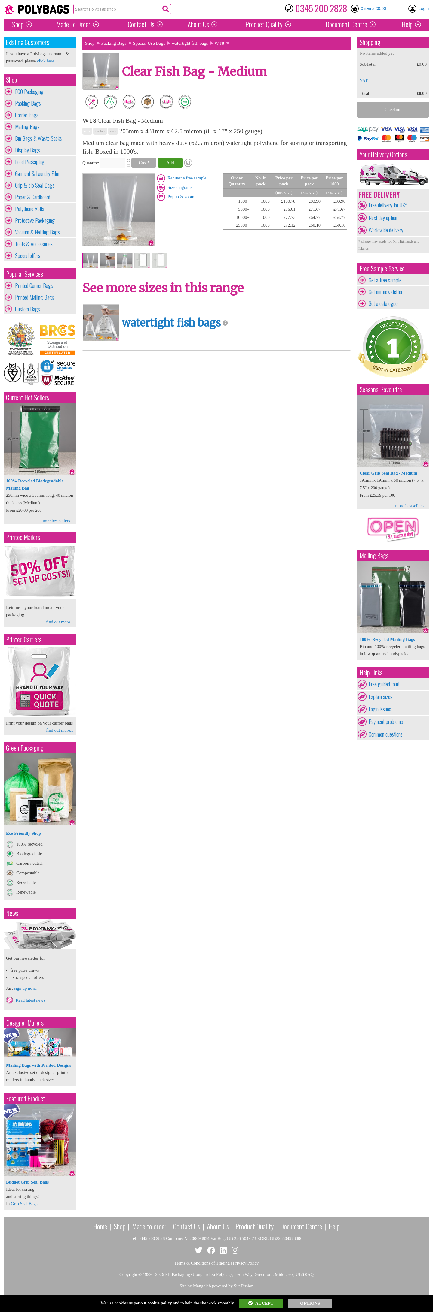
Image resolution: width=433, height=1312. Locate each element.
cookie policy (160, 1303)
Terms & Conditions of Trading (202, 1263)
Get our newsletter (386, 291)
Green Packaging (25, 748)
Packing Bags (28, 103)
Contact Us (141, 24)
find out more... (59, 622)
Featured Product (25, 1098)
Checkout (393, 109)
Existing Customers (27, 42)
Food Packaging (30, 161)
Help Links (371, 672)
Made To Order (73, 24)
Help (407, 24)
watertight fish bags (190, 43)
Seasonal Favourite (381, 389)
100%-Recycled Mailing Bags (387, 639)
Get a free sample (385, 280)
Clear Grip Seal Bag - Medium (388, 473)
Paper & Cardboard (32, 197)
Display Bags (27, 150)
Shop (17, 24)
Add (170, 162)
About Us (198, 24)
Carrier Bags (26, 115)
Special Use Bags (149, 43)
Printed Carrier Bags (34, 285)
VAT (364, 80)
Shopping (370, 42)
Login (424, 8)
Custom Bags (27, 308)
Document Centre (301, 1226)
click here (45, 61)
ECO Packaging (29, 91)
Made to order (149, 1226)
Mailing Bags (27, 126)
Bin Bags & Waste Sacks (38, 138)
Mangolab (202, 1285)
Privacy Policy (246, 1263)
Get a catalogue (383, 303)
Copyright (128, 1274)
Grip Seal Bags (24, 1203)
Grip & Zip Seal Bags (34, 185)
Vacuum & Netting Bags (37, 232)
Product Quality (254, 1226)
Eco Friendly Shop (23, 833)
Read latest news (30, 1000)
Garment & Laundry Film (37, 173)
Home (100, 1226)
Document (346, 24)
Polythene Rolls (29, 208)
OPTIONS (310, 1303)
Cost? (144, 162)
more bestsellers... (57, 520)
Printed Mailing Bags (34, 297)
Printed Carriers (23, 639)
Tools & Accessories (34, 243)
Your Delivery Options (383, 154)
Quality (264, 24)
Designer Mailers (25, 1022)
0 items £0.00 (373, 8)
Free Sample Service (382, 268)
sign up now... (26, 988)
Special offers (27, 255)
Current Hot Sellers (27, 397)
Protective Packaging (35, 220)
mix (87, 131)
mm (113, 131)
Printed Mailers (23, 537)
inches (100, 131)
